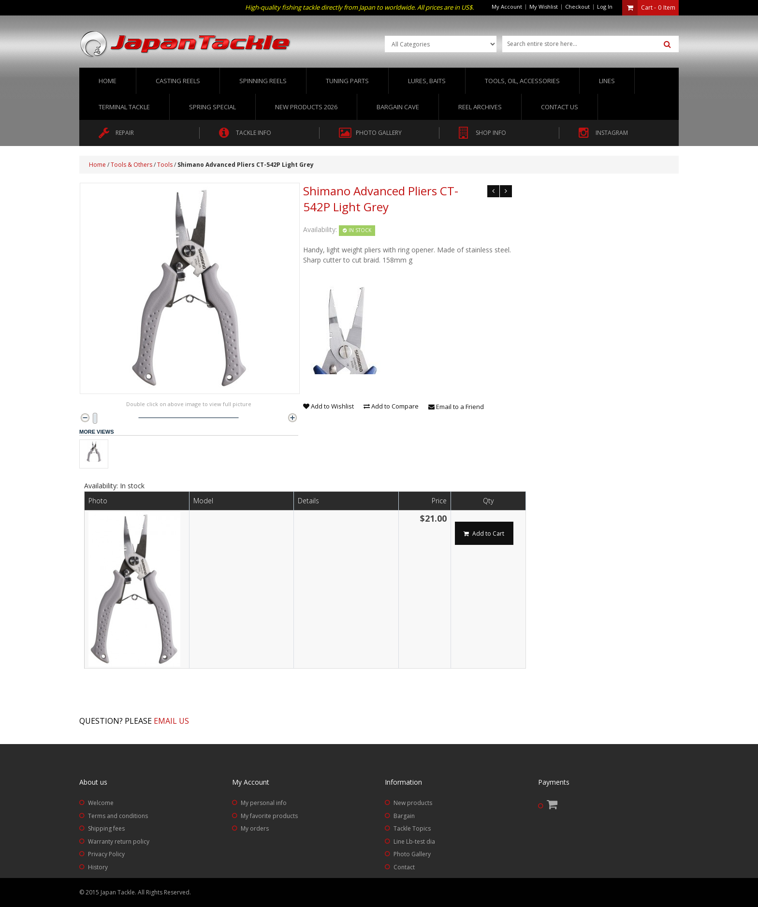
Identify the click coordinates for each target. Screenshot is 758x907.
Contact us (559, 106)
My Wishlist (543, 6)
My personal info (264, 803)
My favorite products (269, 816)
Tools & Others (131, 165)
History (98, 867)
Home (108, 80)
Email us (171, 721)
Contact (404, 867)
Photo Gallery (412, 854)
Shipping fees (106, 828)
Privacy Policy (106, 854)
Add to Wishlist (328, 406)
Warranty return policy (118, 841)
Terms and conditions (118, 816)
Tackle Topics (412, 828)
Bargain (404, 816)
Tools (165, 165)
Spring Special (212, 106)
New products (413, 803)
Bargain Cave (398, 106)
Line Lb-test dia (414, 841)
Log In (604, 6)
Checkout (577, 6)
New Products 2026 (306, 106)
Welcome (101, 803)
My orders (255, 828)
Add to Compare (391, 406)
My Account (507, 6)
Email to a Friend (456, 406)
